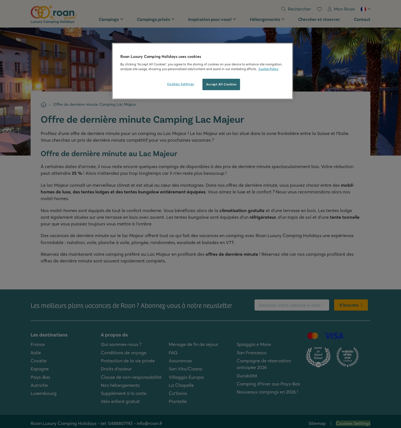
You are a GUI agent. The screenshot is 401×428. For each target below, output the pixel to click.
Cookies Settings (180, 84)
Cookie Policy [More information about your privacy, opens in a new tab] (268, 69)
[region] (202, 71)
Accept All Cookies (221, 84)
